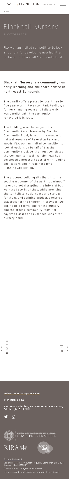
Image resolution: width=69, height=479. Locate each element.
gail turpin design (30, 472)
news (6, 11)
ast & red (54, 472)
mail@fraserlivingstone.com (22, 393)
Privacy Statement (13, 459)
